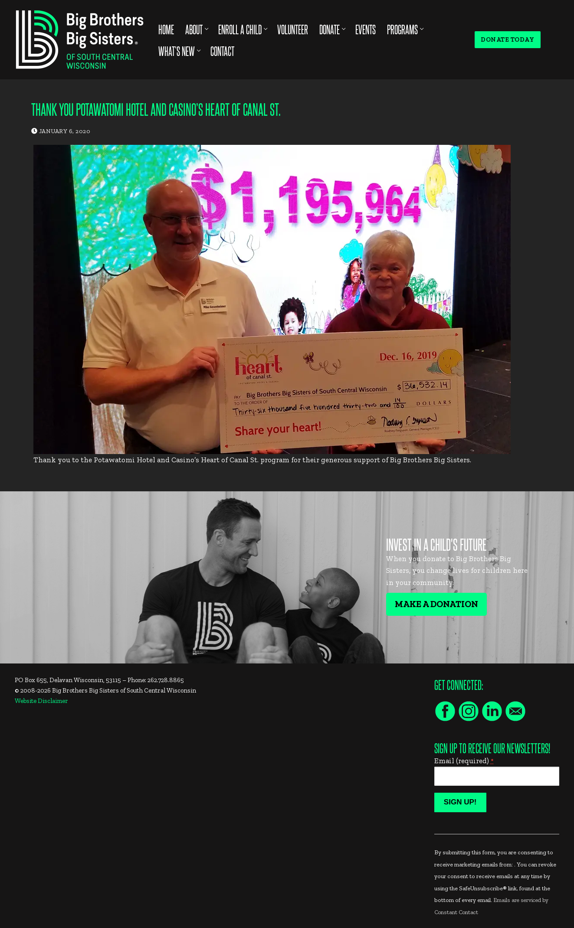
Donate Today (507, 39)
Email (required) (464, 760)
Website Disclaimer (42, 701)
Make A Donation (436, 604)
